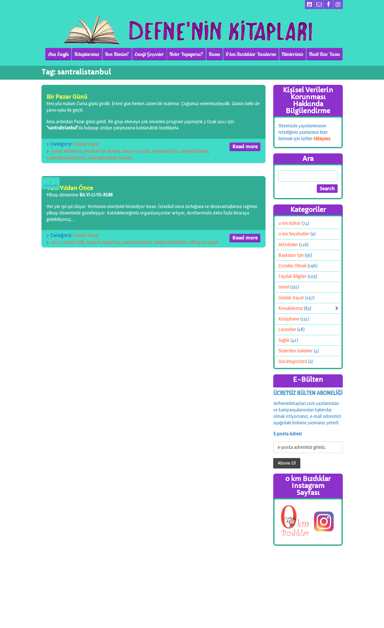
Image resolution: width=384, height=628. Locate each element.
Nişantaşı (112, 242)
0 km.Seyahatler (293, 233)
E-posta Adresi (287, 433)
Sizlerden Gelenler (295, 350)
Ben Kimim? (118, 54)
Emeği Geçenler (150, 54)
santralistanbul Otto (66, 158)
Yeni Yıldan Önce (69, 188)
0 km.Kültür (289, 223)
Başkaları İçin (291, 255)
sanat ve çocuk (136, 151)
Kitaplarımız (88, 54)
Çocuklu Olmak (292, 265)
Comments (50, 183)
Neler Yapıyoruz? (187, 54)
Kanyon (94, 242)
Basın (215, 54)
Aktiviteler (288, 244)
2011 (55, 242)
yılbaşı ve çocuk (203, 242)
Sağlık (283, 340)
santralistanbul (194, 151)
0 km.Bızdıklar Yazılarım (251, 54)
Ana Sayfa (60, 54)
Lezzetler (287, 329)
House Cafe (73, 242)
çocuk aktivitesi (66, 151)
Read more (245, 147)
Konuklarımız (290, 308)
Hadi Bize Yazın (324, 54)
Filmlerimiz (293, 54)
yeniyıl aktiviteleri (170, 242)
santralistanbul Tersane (110, 158)
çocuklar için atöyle (101, 151)
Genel (283, 287)
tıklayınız (321, 138)
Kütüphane (288, 318)
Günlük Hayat (86, 144)
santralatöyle (164, 151)
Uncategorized (292, 361)
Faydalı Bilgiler (292, 276)
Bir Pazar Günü (66, 96)
